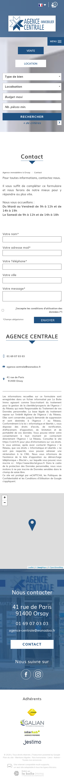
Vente (31, 50)
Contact (32, 644)
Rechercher (32, 116)
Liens (50, 757)
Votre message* (14, 288)
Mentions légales (22, 757)
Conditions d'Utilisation (37, 478)
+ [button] (5, 497)
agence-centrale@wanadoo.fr (24, 366)
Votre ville (9, 275)
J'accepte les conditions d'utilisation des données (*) (38, 310)
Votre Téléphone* (15, 261)
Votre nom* (11, 234)
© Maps (41, 567)
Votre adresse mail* (17, 247)
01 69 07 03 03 (32, 623)
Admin (57, 757)
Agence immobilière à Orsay (16, 172)
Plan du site (8, 757)
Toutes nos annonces (31, 760)
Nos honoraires (39, 757)
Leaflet (31, 567)
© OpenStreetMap (55, 567)
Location (30, 63)
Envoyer (47, 320)
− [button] (5, 503)
